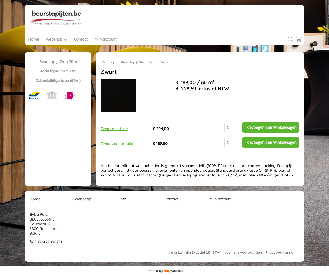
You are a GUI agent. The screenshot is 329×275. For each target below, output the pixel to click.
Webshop (56, 39)
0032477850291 (48, 241)
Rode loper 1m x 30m (58, 71)
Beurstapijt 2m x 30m (58, 61)
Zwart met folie (114, 128)
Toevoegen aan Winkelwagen (271, 127)
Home (33, 39)
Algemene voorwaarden (243, 252)
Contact (81, 39)
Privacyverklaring (279, 252)
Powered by (164, 271)
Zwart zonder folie (117, 143)
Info (123, 199)
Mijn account (105, 39)
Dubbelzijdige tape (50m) (58, 80)
